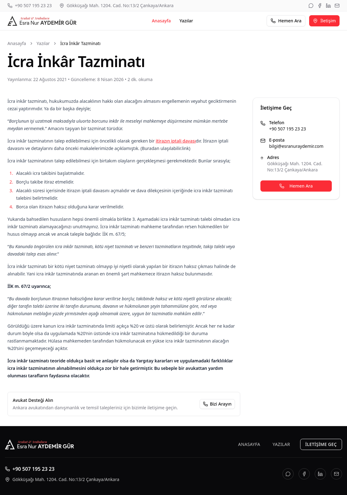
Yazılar (186, 21)
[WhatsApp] (311, 5)
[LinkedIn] (328, 5)
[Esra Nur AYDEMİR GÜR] (42, 21)
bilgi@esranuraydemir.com (296, 146)
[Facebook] (319, 5)
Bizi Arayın (221, 404)
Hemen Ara (286, 21)
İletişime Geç (321, 444)
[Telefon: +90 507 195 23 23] (29, 5)
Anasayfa (161, 21)
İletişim (324, 21)
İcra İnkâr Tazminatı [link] (80, 43)
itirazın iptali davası (176, 141)
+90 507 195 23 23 (287, 129)
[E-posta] (337, 5)
